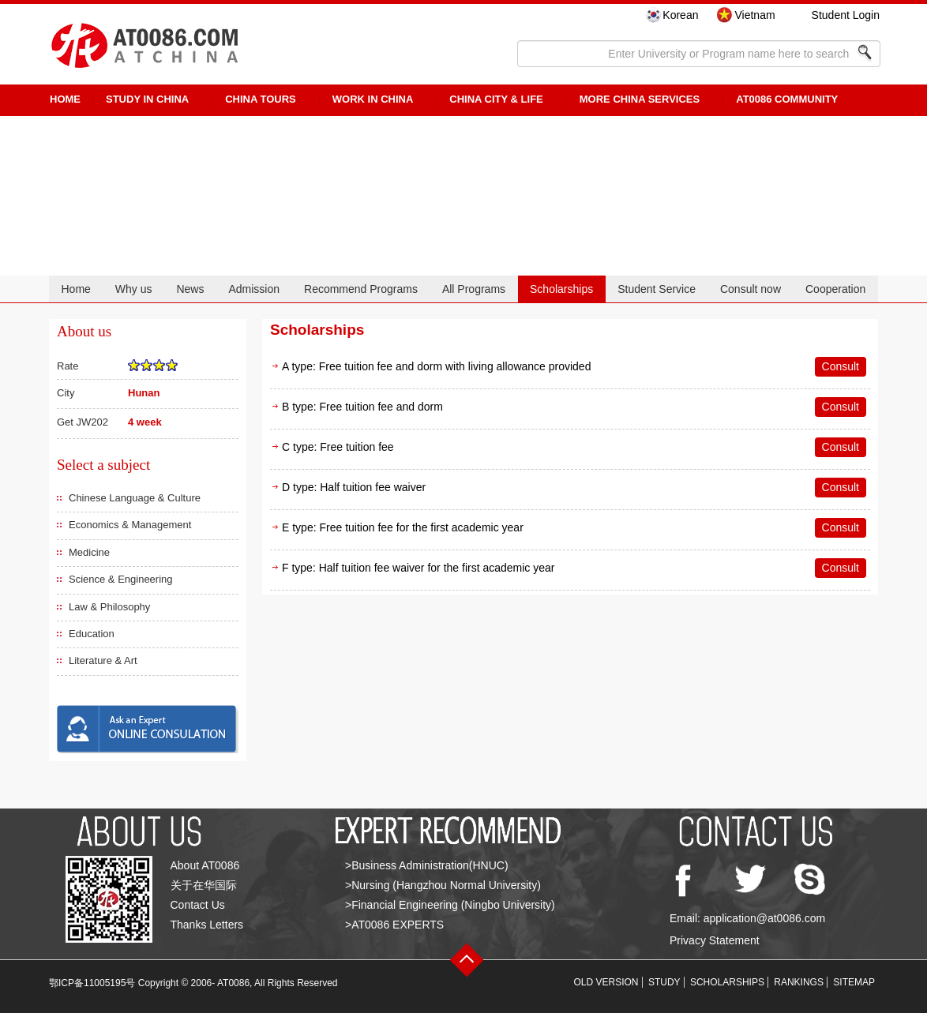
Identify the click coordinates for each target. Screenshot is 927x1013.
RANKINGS (799, 982)
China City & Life (495, 99)
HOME (65, 99)
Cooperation (835, 289)
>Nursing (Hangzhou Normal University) (443, 885)
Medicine (89, 552)
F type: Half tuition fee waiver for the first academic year (418, 567)
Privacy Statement (715, 940)
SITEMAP (854, 982)
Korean (680, 15)
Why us (133, 289)
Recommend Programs (361, 289)
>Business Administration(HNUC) (427, 865)
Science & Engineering (121, 579)
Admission (254, 289)
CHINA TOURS (260, 99)
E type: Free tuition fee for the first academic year (403, 527)
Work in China (373, 99)
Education (91, 634)
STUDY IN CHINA (147, 99)
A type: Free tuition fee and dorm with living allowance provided (436, 366)
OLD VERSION (606, 982)
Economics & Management (130, 525)
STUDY (664, 982)
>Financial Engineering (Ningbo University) (450, 905)
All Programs (473, 289)
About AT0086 (205, 865)
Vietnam (754, 15)
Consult (840, 366)
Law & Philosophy (109, 607)
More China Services (640, 99)
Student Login (846, 15)
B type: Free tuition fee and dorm (362, 406)
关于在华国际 (204, 885)
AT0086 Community (787, 99)
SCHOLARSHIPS (727, 982)
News (190, 289)
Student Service (656, 289)
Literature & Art (103, 660)
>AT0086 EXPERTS (394, 924)
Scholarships (561, 289)
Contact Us (198, 905)
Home (75, 289)
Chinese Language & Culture (135, 498)
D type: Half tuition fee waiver (354, 487)
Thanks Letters (207, 924)
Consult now (750, 289)
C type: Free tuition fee (338, 447)
